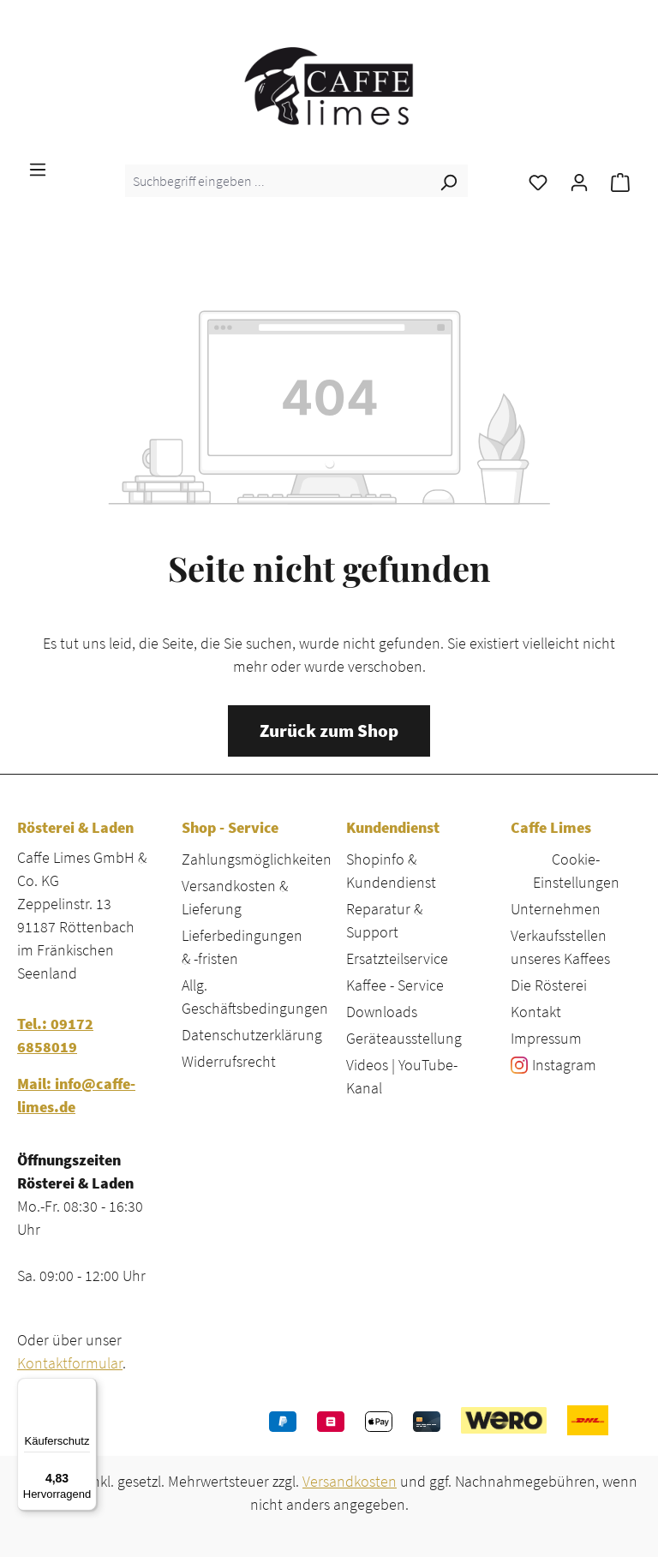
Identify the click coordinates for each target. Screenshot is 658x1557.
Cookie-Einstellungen (576, 870)
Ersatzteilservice (397, 958)
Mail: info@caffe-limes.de (76, 1095)
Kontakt (536, 1011)
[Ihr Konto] (579, 181)
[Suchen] (448, 181)
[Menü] (37, 168)
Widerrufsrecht (229, 1061)
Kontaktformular (70, 1363)
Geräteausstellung (404, 1038)
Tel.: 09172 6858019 (55, 1035)
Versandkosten (349, 1481)
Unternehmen (556, 909)
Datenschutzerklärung (252, 1035)
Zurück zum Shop (329, 731)
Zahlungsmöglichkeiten (257, 859)
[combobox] (277, 181)
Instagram (564, 1065)
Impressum (546, 1038)
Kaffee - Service (395, 985)
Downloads (381, 1011)
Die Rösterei (549, 985)
